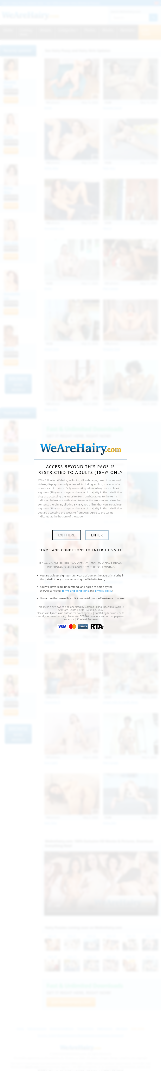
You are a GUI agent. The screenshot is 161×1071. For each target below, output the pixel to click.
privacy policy (103, 591)
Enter (97, 535)
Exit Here (66, 535)
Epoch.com (56, 613)
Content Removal (87, 619)
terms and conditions (75, 591)
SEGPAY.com (87, 616)
